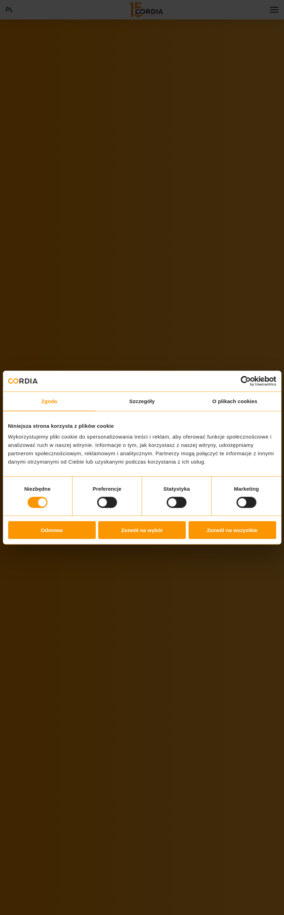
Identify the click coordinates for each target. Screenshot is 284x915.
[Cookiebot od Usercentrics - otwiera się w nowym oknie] (245, 381)
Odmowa (52, 530)
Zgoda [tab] (49, 401)
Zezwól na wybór (142, 530)
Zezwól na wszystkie (232, 530)
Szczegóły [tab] (142, 401)
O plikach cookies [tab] (234, 401)
